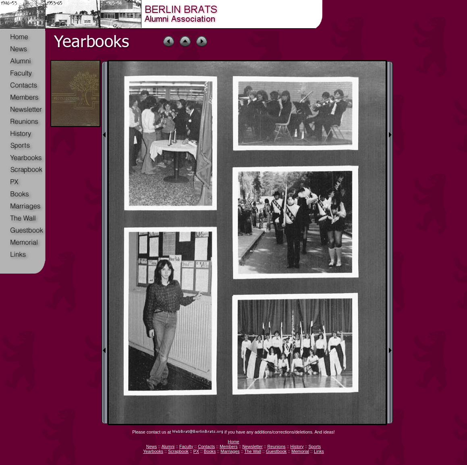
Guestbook (276, 451)
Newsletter (252, 446)
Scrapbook (178, 451)
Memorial (300, 451)
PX (196, 451)
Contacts (206, 446)
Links (319, 451)
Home (233, 441)
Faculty (186, 446)
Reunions (277, 446)
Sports (314, 446)
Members (228, 446)
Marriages (229, 451)
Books (210, 451)
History (296, 446)
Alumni (168, 446)
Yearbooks (153, 451)
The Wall (252, 451)
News (151, 446)
